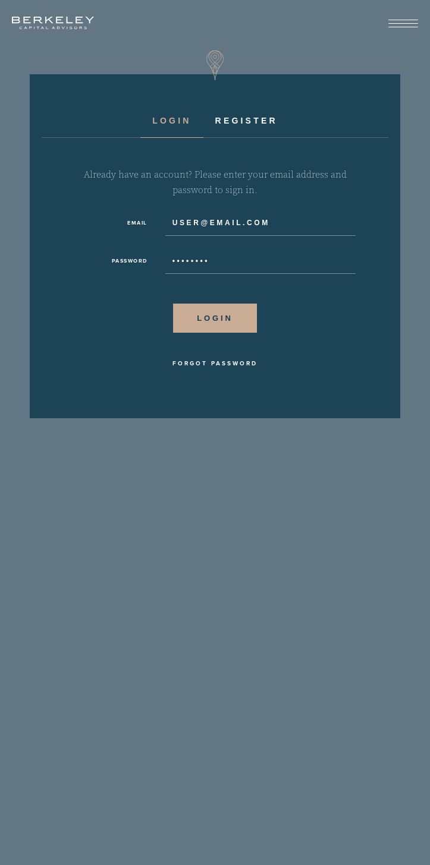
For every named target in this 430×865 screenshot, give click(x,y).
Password (129, 261)
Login (171, 120)
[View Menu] (403, 24)
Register (246, 120)
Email (137, 223)
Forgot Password (215, 363)
